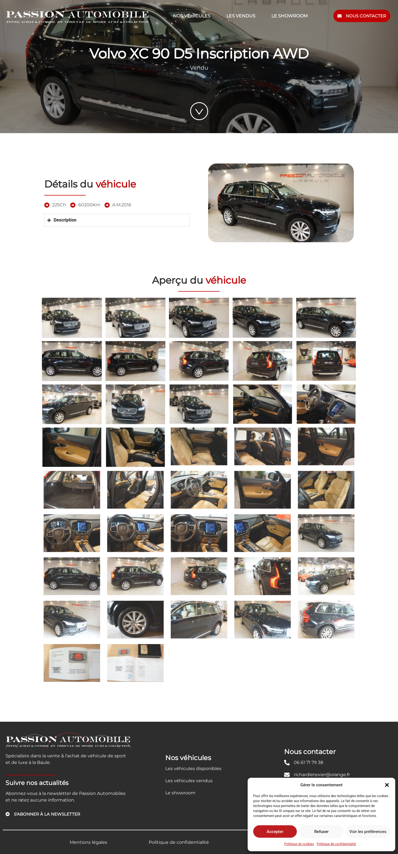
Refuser (321, 831)
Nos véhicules (191, 16)
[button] (387, 785)
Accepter (275, 831)
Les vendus (240, 16)
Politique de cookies (299, 844)
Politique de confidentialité (336, 844)
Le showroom (289, 16)
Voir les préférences (367, 831)
